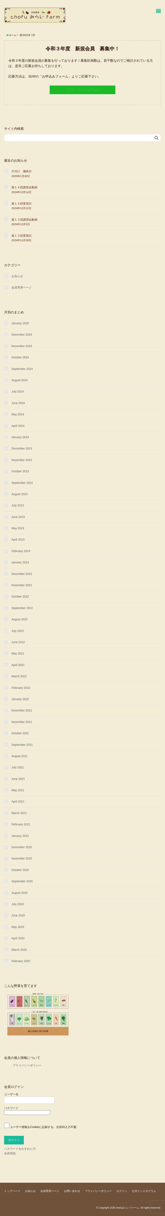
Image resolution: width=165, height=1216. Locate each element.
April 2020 (17, 938)
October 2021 (20, 733)
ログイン (121, 1191)
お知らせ (17, 276)
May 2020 (17, 927)
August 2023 (19, 494)
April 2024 (17, 425)
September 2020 (22, 881)
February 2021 (20, 824)
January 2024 (20, 437)
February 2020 (20, 961)
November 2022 (21, 585)
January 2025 (20, 323)
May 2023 (17, 528)
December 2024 (21, 334)
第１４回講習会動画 (24, 187)
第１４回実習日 (21, 203)
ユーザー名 (11, 1094)
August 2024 (19, 380)
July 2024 (17, 391)
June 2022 (18, 642)
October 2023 (20, 471)
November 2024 (21, 346)
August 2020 (19, 892)
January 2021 (20, 835)
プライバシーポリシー (22, 1065)
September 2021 (22, 744)
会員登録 (10, 1153)
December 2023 (21, 448)
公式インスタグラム (144, 1191)
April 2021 (17, 801)
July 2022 (17, 630)
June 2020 (18, 915)
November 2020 (21, 858)
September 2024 (22, 369)
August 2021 (19, 756)
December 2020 (21, 847)
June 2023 (18, 517)
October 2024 (20, 357)
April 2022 (17, 665)
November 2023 (21, 460)
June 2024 (18, 403)
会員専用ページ (21, 287)
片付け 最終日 (21, 171)
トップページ (12, 1191)
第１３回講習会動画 (24, 219)
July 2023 (17, 505)
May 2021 (17, 790)
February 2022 (20, 687)
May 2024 (17, 414)
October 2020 (20, 870)
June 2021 (18, 779)
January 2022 (20, 699)
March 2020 (19, 949)
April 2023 (17, 539)
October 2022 (20, 596)
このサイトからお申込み (82, 89)
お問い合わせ (72, 1191)
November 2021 (21, 722)
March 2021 (19, 813)
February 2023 (20, 551)
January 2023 (20, 562)
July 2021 (17, 767)
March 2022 (19, 676)
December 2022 (21, 574)
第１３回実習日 (21, 235)
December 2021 (21, 710)
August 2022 (19, 619)
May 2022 (17, 653)
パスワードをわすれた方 (20, 1148)
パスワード (11, 1108)
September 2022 (22, 608)
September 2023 (22, 482)
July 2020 (17, 904)
